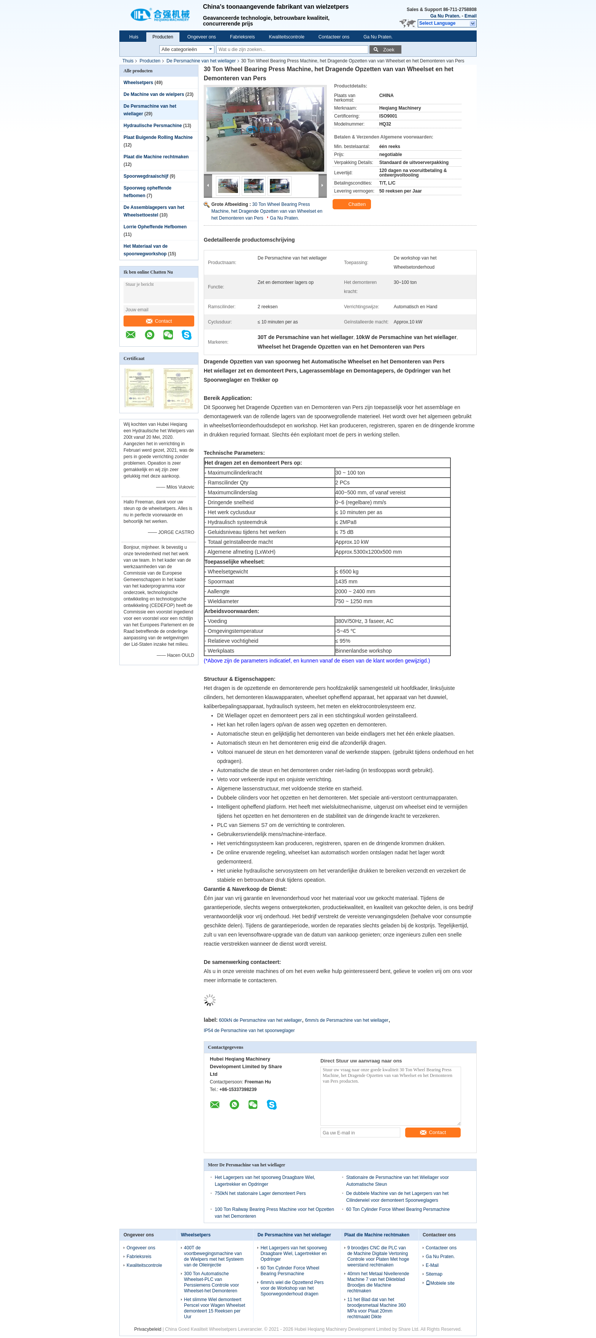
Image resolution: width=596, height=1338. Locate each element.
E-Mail (432, 1265)
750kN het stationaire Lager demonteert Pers (260, 1193)
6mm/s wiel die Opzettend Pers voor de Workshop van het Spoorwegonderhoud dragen (291, 1288)
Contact (159, 321)
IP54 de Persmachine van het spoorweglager (249, 1030)
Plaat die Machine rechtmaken (156, 156)
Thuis (127, 61)
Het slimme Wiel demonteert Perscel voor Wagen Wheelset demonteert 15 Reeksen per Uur (214, 1308)
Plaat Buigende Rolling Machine (158, 137)
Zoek (389, 50)
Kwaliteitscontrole (286, 37)
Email (470, 16)
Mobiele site (440, 1283)
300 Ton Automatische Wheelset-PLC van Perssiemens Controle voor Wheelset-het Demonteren (211, 1282)
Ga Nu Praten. (445, 16)
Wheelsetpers (138, 82)
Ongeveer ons (201, 37)
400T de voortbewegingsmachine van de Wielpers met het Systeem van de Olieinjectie (214, 1256)
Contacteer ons (334, 37)
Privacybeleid (147, 1329)
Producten (162, 37)
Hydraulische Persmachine (153, 125)
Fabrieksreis (242, 37)
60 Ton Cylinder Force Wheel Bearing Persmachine (398, 1209)
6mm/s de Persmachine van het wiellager (346, 1020)
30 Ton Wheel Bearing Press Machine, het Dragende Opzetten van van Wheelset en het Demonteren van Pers (266, 211)
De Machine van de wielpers (154, 94)
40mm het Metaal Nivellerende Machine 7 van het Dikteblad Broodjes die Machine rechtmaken (378, 1282)
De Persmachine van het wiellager (201, 61)
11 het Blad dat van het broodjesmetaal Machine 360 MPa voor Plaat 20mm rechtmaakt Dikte (376, 1308)
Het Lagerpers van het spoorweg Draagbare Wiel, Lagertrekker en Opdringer (293, 1253)
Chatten (352, 204)
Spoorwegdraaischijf (146, 176)
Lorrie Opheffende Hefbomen (155, 226)
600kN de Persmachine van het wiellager (260, 1020)
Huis (133, 37)
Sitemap (434, 1274)
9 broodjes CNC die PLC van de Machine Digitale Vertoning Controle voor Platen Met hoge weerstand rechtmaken (378, 1256)
